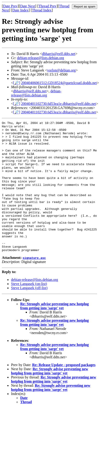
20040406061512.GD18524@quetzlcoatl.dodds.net (59, 83)
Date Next (27, 6)
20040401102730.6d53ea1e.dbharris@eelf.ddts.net (58, 104)
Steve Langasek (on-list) (29, 310)
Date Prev (10, 6)
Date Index (20, 10)
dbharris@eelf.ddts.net (58, 54)
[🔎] (16, 83)
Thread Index (42, 10)
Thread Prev (47, 6)
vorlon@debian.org (61, 70)
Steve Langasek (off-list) (29, 314)
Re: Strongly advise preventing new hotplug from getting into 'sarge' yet (54, 332)
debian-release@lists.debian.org (40, 58)
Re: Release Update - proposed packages (64, 391)
